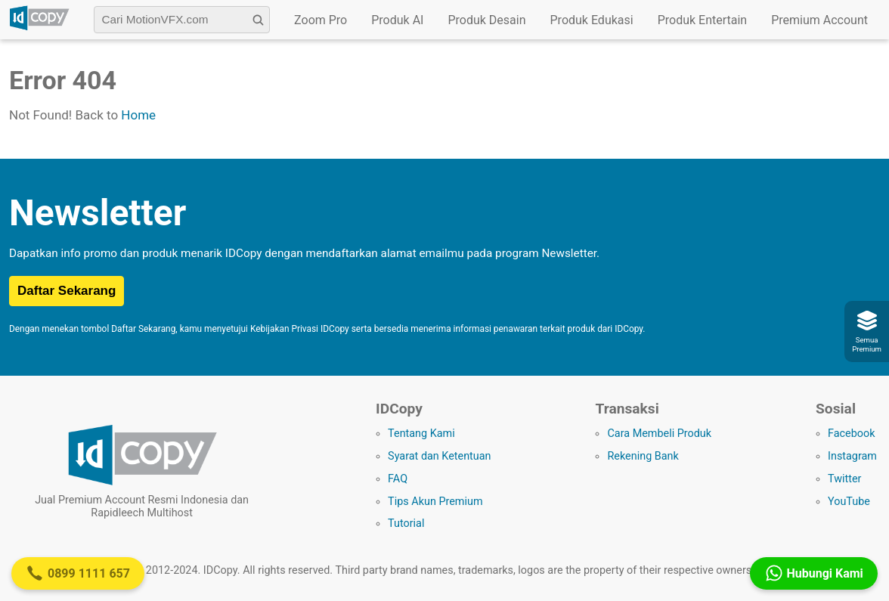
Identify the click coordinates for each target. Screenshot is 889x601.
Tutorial (406, 523)
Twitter (844, 478)
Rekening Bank (642, 456)
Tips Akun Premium (435, 501)
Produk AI (397, 20)
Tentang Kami (421, 433)
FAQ (397, 478)
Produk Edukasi (591, 20)
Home (138, 114)
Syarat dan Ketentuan (439, 456)
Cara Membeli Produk (659, 433)
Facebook (851, 433)
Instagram (852, 456)
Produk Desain (486, 20)
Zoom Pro (320, 20)
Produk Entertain (703, 20)
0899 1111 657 (78, 573)
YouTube (849, 501)
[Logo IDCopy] (39, 28)
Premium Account (819, 20)
